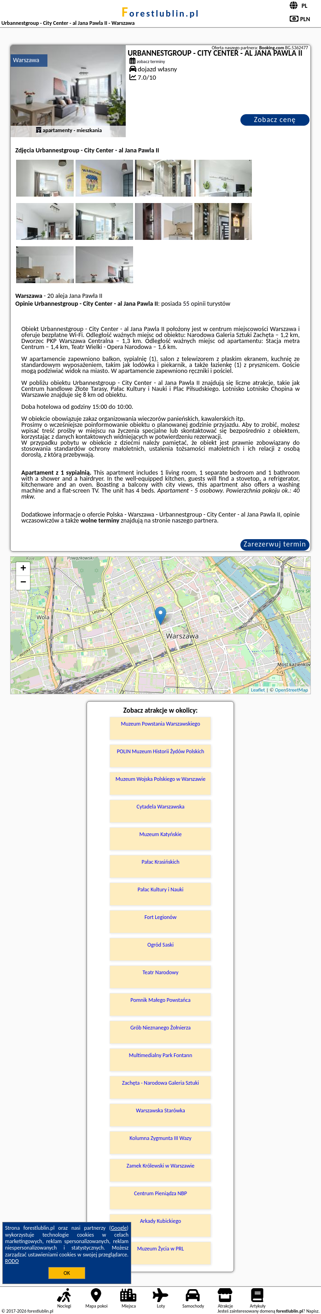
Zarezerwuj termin (275, 544)
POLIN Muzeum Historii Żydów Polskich (160, 751)
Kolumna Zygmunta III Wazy (160, 1138)
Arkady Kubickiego (160, 1221)
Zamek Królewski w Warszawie (161, 1166)
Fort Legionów (161, 917)
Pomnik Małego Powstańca (160, 1000)
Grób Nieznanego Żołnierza (160, 1027)
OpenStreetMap (291, 690)
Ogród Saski (160, 945)
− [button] (23, 583)
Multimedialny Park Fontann (161, 1055)
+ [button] (23, 569)
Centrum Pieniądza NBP (160, 1193)
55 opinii (194, 304)
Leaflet (258, 690)
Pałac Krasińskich (161, 862)
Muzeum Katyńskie (161, 834)
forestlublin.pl (160, 13)
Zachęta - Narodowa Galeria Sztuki (160, 1083)
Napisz (312, 1311)
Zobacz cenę (275, 119)
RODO (12, 1261)
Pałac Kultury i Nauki (161, 889)
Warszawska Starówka (160, 1110)
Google (119, 1228)
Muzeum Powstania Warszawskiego (160, 724)
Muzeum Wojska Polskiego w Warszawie (160, 779)
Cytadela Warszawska (161, 806)
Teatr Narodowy (161, 972)
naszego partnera (194, 520)
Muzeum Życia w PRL (160, 1248)
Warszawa (26, 60)
